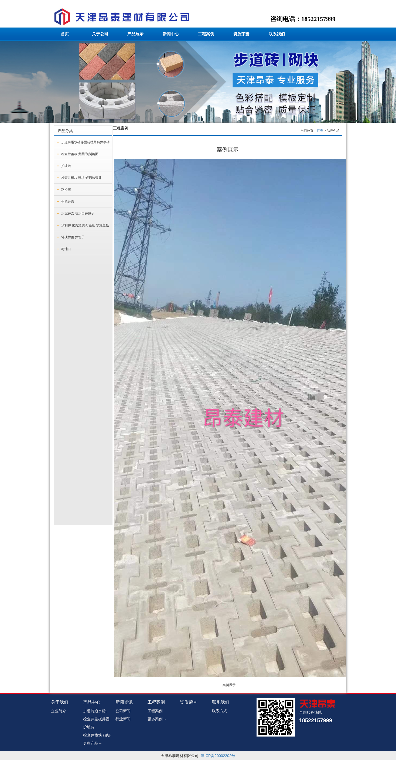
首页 (65, 34)
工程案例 (206, 34)
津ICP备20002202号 (218, 756)
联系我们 (277, 34)
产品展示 (135, 34)
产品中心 (91, 702)
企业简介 (58, 711)
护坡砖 (66, 166)
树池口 (66, 249)
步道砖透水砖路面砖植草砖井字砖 (85, 142)
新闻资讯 (124, 702)
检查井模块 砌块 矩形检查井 (81, 178)
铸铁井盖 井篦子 (73, 237)
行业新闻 (123, 719)
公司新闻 (123, 711)
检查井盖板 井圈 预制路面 (79, 154)
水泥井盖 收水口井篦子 (77, 213)
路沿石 (66, 190)
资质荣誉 (241, 34)
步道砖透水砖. (95, 711)
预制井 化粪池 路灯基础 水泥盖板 (85, 225)
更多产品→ (92, 743)
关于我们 (59, 702)
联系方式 (219, 711)
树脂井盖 (67, 201)
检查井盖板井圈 (96, 719)
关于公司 (100, 34)
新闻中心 (171, 34)
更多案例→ (157, 719)
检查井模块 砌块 (97, 735)
